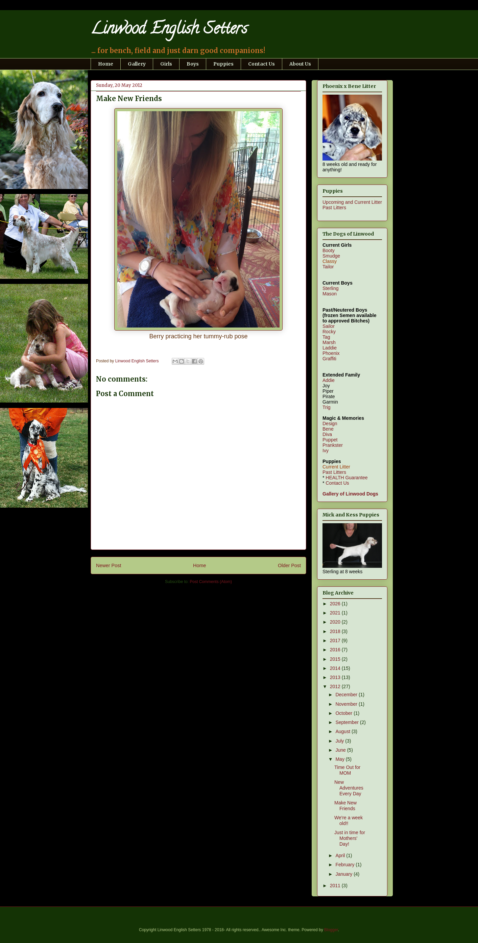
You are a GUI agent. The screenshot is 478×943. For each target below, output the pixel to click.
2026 (336, 603)
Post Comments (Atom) (211, 581)
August (343, 731)
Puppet (329, 439)
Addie (328, 380)
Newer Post (108, 565)
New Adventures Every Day (348, 787)
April (340, 855)
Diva (327, 434)
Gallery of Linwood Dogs (350, 494)
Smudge (331, 256)
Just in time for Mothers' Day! (349, 838)
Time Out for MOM (347, 770)
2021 (336, 612)
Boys (193, 64)
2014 (336, 668)
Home (105, 64)
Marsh (329, 342)
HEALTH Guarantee (346, 477)
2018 (336, 631)
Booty (328, 250)
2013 (336, 677)
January (344, 874)
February (345, 864)
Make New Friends (345, 805)
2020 (336, 622)
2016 (336, 649)
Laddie (329, 347)
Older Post (289, 565)
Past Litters (334, 207)
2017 (336, 640)
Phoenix (331, 353)
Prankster (332, 445)
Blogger (331, 929)
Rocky (329, 331)
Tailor (328, 266)
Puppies (223, 64)
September (347, 722)
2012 (336, 686)
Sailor (328, 326)
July (340, 741)
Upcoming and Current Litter (352, 202)
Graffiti (329, 358)
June (341, 750)
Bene (328, 429)
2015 (336, 659)
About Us (300, 64)
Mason (329, 293)
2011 (336, 885)
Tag (326, 337)
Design (329, 423)
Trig (326, 407)
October (344, 713)
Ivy (325, 450)
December (346, 694)
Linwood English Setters (169, 30)
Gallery (137, 64)
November (346, 704)
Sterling (330, 288)
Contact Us (261, 64)
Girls (166, 64)
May (340, 759)
